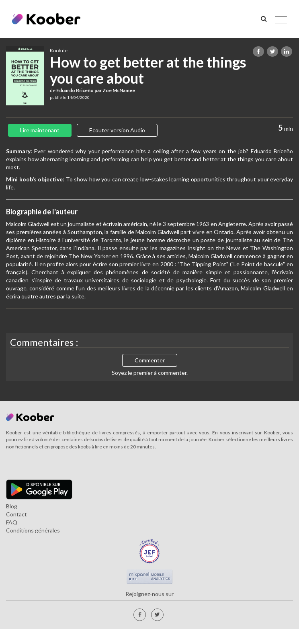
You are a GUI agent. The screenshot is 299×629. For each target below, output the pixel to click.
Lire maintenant (39, 130)
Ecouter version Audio (117, 130)
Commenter (150, 360)
